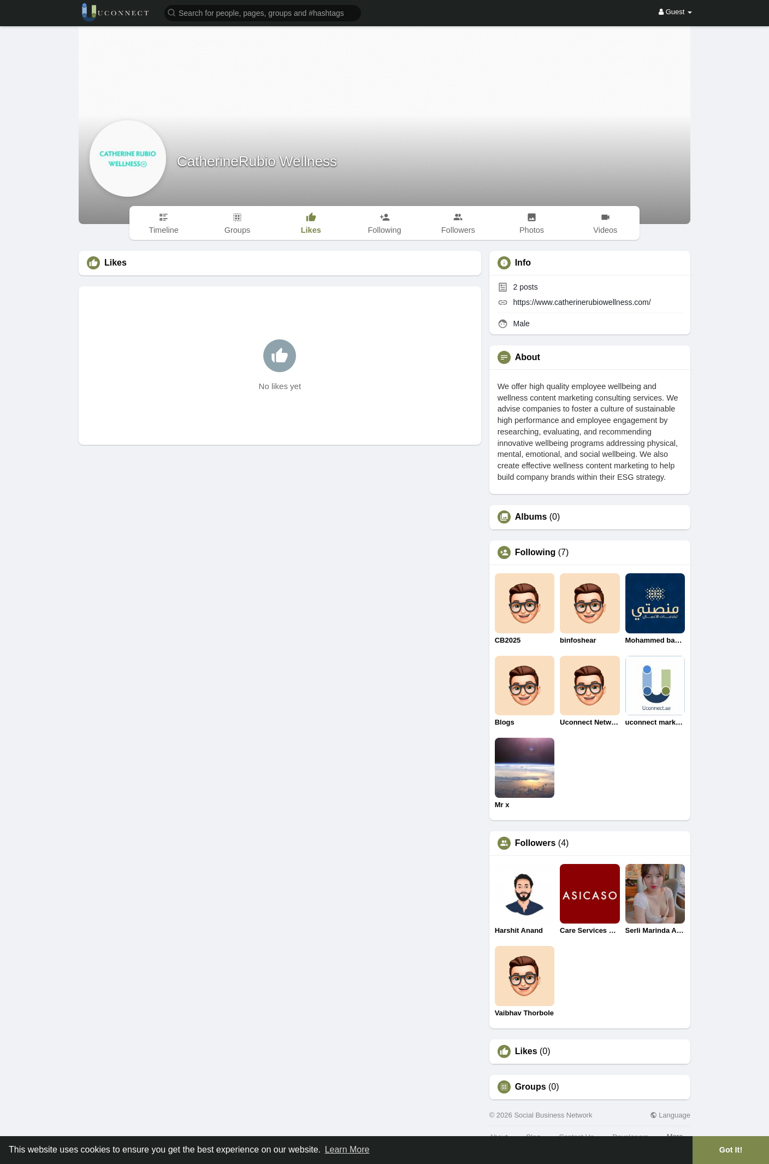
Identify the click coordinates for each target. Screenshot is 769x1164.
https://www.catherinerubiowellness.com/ (582, 302)
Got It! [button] (730, 1149)
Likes (526, 1051)
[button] (263, 12)
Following (535, 552)
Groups (530, 1087)
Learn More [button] (347, 1149)
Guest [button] (675, 12)
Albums (531, 517)
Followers (535, 843)
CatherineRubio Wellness (257, 161)
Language (670, 1115)
